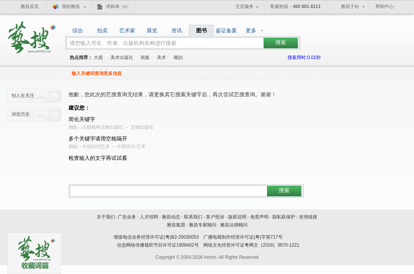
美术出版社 (121, 57)
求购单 (118, 6)
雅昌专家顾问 (202, 225)
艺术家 (127, 30)
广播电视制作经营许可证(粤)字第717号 (243, 237)
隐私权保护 (283, 217)
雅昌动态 (171, 217)
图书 (201, 30)
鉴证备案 (226, 30)
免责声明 (259, 217)
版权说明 (237, 217)
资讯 (176, 30)
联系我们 (193, 217)
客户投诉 (215, 217)
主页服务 (244, 6)
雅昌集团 (176, 225)
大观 (98, 57)
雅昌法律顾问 (234, 225)
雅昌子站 (350, 6)
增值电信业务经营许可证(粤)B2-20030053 (156, 237)
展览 (152, 30)
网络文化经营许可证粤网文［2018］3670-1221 (251, 245)
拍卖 (102, 30)
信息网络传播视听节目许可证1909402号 (158, 245)
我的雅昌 (71, 6)
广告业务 (127, 217)
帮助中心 (385, 6)
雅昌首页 (30, 6)
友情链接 (308, 217)
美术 (161, 57)
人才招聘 (149, 217)
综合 (77, 30)
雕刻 (178, 57)
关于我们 (106, 217)
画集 (145, 57)
